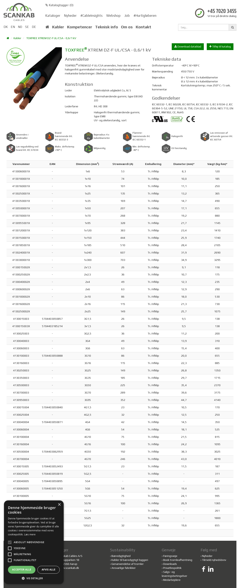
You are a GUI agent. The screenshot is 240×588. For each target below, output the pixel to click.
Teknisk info (106, 27)
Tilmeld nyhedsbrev (214, 559)
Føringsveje (170, 555)
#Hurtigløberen (145, 16)
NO (20, 27)
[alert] (34, 542)
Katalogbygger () (59, 5)
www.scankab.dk (68, 567)
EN (13, 27)
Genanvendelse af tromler (127, 563)
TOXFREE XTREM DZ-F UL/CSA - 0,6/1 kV (51, 38)
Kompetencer (79, 27)
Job (127, 16)
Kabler (58, 27)
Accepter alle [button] (21, 569)
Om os (127, 27)
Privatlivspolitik (172, 567)
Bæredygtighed (121, 555)
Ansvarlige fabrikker (123, 567)
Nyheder (70, 16)
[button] (34, 578)
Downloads (170, 563)
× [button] (59, 504)
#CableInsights (91, 16)
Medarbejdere (171, 579)
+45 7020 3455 (221, 11)
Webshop (113, 16)
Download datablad (187, 46)
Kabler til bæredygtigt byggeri (129, 559)
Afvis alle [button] (48, 569)
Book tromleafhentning (177, 559)
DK (6, 27)
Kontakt (143, 27)
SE (27, 27)
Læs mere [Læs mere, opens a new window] (29, 534)
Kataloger (52, 16)
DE (34, 27)
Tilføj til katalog (220, 46)
